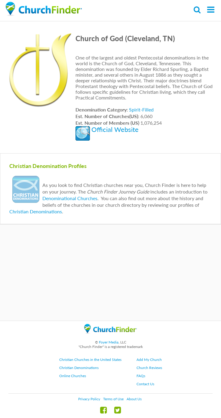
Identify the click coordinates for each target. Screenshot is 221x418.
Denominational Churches (69, 198)
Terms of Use (113, 399)
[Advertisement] (110, 272)
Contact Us (145, 384)
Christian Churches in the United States (90, 359)
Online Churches (72, 376)
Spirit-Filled (141, 109)
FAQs (141, 376)
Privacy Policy (89, 399)
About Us (134, 399)
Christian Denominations (35, 211)
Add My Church (149, 359)
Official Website (115, 129)
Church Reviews (149, 367)
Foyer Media (108, 342)
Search (197, 10)
